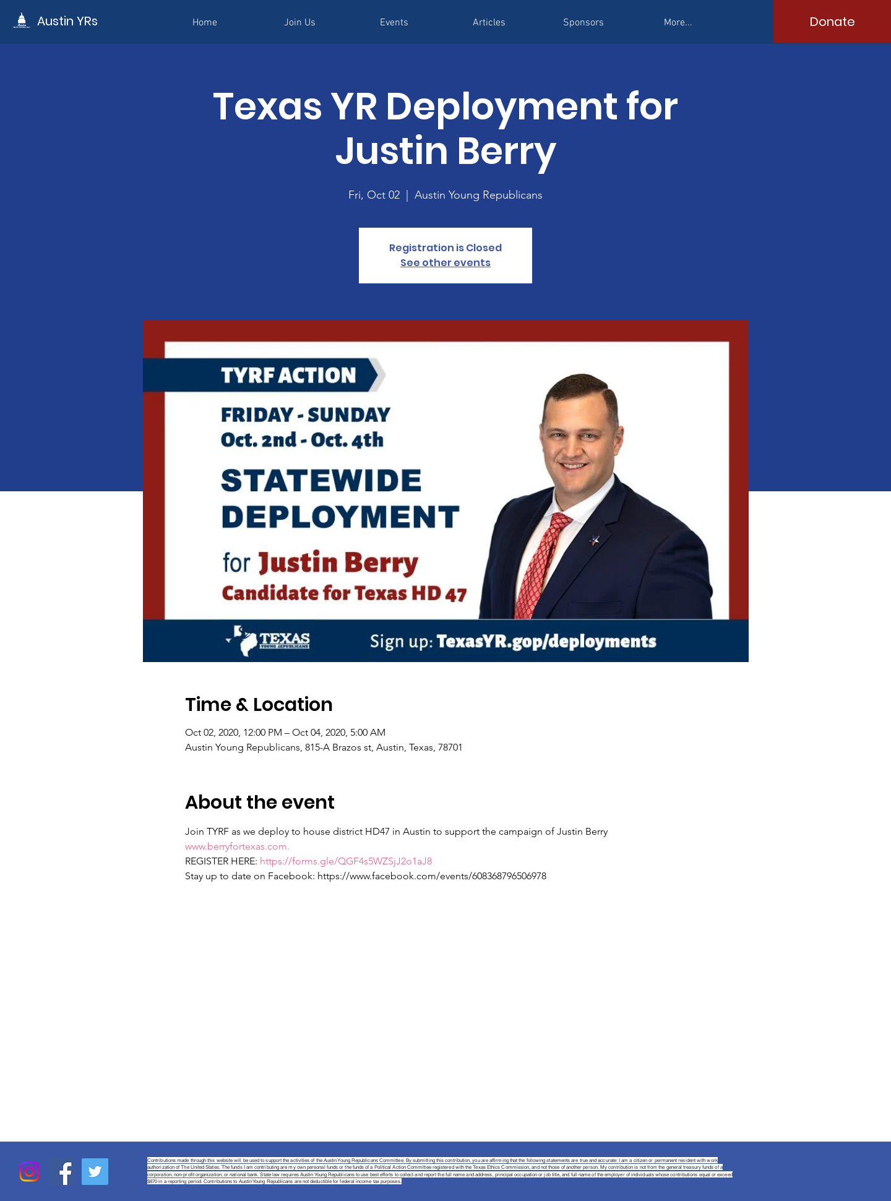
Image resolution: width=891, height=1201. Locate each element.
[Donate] (832, 21)
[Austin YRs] (92, 21)
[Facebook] (62, 1171)
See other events (445, 263)
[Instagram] (29, 1171)
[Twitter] (95, 1171)
